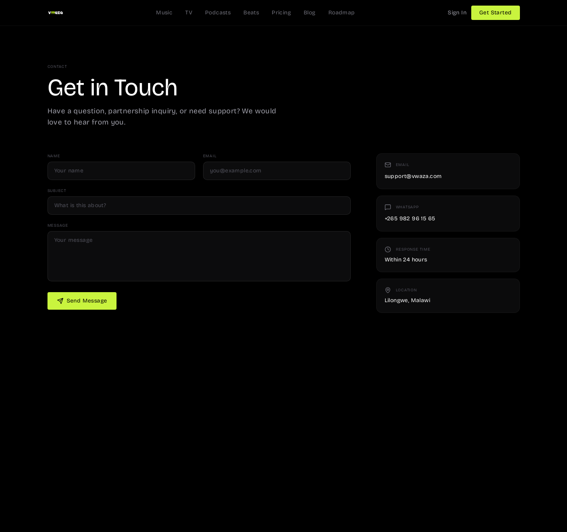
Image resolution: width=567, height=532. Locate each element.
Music (164, 12)
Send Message (82, 300)
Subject (56, 190)
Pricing (281, 12)
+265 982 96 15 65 (410, 218)
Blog (310, 12)
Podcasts (218, 12)
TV (188, 12)
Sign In (457, 12)
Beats (251, 12)
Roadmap (341, 12)
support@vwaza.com (413, 176)
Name (53, 156)
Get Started (495, 12)
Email (210, 156)
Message (57, 225)
